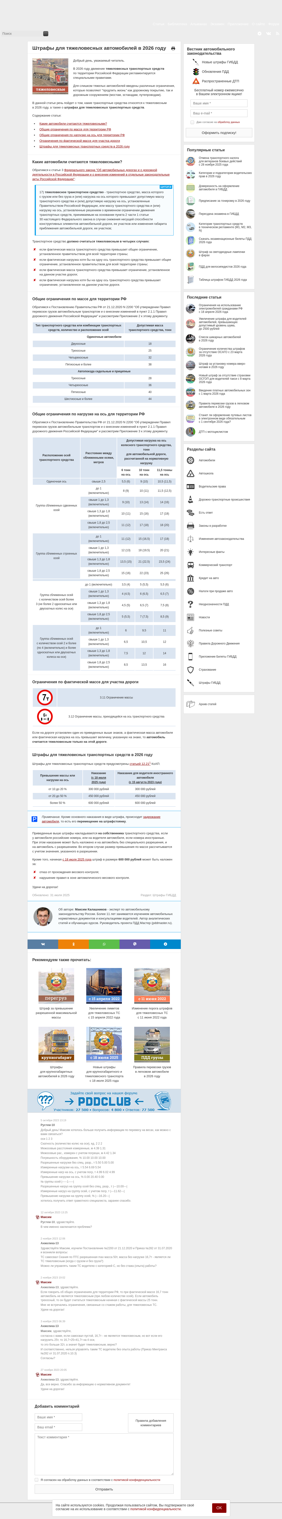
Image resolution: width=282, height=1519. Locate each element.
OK (219, 1508)
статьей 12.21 (140, 764)
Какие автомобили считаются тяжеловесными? (73, 123)
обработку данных (229, 122)
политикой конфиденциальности (137, 1480)
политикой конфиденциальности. (156, 1509)
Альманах (198, 24)
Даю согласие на (218, 122)
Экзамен (217, 24)
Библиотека (177, 24)
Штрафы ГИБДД (164, 895)
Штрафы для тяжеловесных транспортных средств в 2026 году (84, 146)
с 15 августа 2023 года (145, 782)
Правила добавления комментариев (151, 1423)
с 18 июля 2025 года (76, 859)
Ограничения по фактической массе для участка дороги (79, 141)
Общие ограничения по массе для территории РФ (75, 129)
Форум (273, 24)
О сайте (258, 24)
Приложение (238, 24)
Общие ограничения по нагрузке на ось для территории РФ (82, 135)
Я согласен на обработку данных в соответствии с (100, 1480)
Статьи (158, 24)
